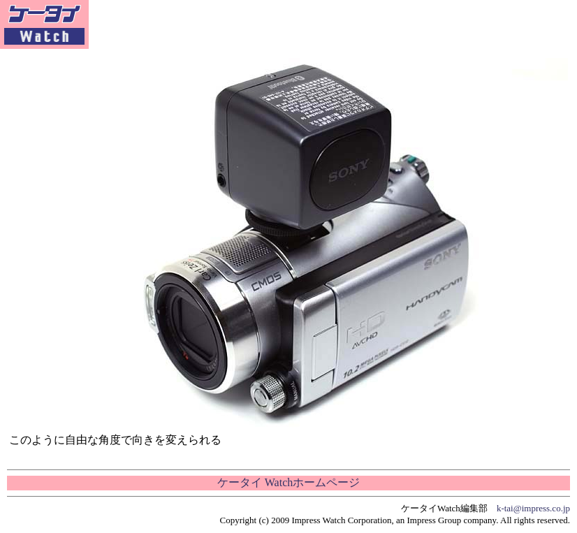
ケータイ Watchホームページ (288, 482)
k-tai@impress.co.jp (533, 508)
